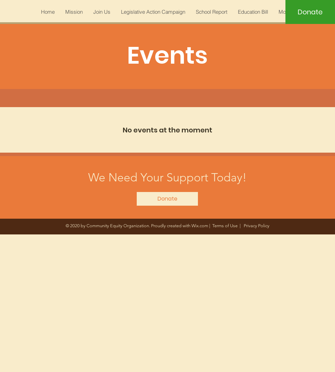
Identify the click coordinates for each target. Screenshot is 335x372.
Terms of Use (225, 225)
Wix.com (199, 225)
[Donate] (310, 12)
